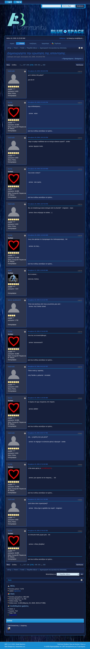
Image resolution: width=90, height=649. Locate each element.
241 (39, 65)
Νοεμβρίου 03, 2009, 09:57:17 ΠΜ (38, 433)
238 (27, 65)
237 (24, 65)
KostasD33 (13, 615)
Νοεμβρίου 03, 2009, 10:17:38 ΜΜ (38, 499)
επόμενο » (79, 58)
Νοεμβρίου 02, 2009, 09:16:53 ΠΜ (38, 366)
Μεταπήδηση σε (51, 574)
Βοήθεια (66, 644)
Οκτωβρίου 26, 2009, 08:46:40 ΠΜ (38, 71)
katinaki (11, 71)
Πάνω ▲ (83, 644)
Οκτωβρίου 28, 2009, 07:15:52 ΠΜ (38, 102)
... (22, 65)
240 (35, 65)
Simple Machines (20, 644)
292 (44, 65)
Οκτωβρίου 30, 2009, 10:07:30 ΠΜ (38, 204)
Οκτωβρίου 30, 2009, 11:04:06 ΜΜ (38, 235)
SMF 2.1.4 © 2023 (9, 644)
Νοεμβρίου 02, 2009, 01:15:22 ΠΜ (38, 300)
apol (10, 270)
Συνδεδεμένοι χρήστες (19, 606)
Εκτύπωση (79, 65)
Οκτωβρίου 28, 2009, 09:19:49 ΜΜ (38, 168)
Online (9, 621)
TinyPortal (60, 644)
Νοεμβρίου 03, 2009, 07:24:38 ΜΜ (38, 464)
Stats (10, 580)
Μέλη (12, 586)
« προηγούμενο (67, 58)
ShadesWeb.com (20, 646)
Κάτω (8, 65)
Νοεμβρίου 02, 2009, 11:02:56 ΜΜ (38, 397)
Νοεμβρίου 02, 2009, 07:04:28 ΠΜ (38, 331)
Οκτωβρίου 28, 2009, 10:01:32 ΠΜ (38, 137)
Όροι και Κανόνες (74, 644)
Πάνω (8, 564)
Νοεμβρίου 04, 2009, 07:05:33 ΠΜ (38, 530)
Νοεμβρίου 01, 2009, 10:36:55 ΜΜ (38, 270)
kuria (10, 102)
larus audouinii (14, 300)
